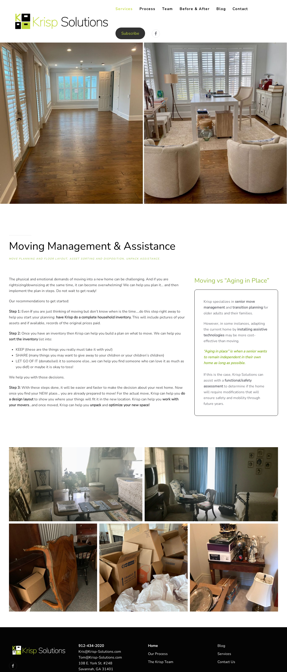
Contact (240, 8)
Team (167, 8)
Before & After (195, 8)
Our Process (158, 653)
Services (224, 653)
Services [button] (124, 8)
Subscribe (130, 33)
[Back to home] (62, 21)
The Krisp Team (160, 661)
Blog (221, 8)
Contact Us (226, 661)
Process (147, 8)
